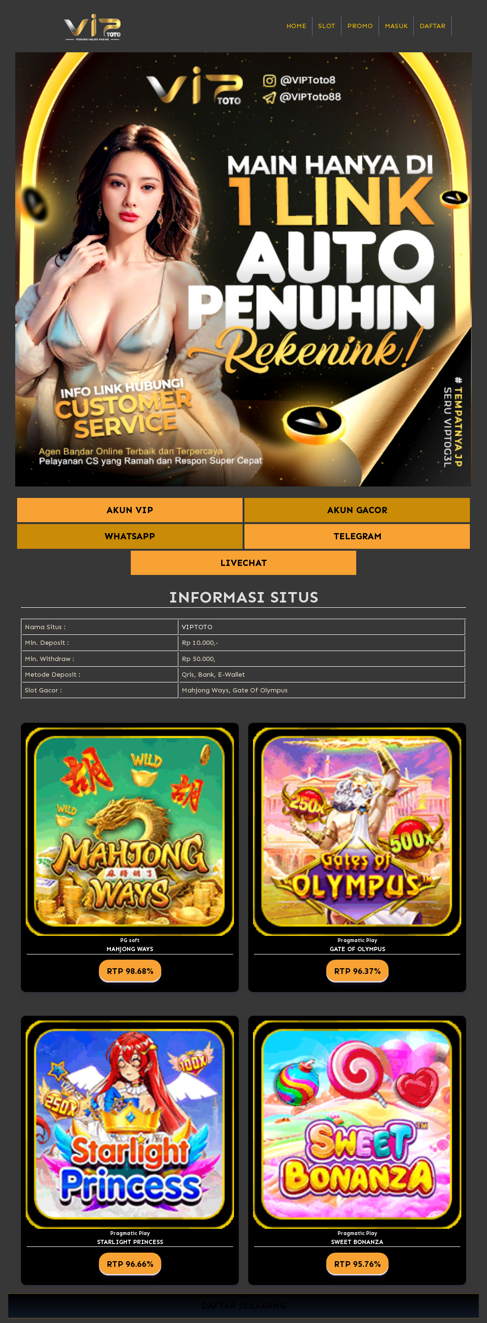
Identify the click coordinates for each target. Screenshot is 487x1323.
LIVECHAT (243, 562)
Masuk (396, 26)
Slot (326, 26)
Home (296, 26)
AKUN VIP (130, 510)
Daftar (432, 26)
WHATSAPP (130, 536)
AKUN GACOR (357, 510)
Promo (360, 26)
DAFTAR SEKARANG (243, 1306)
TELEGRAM (357, 536)
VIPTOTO (197, 627)
